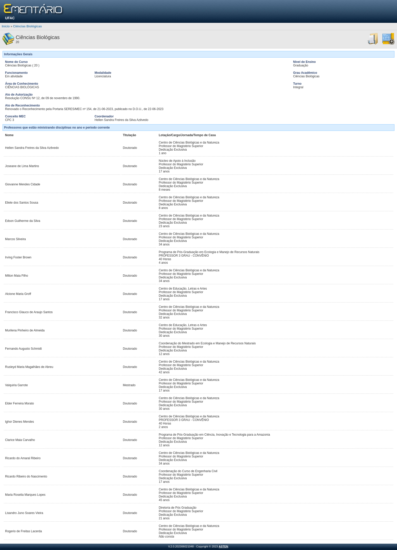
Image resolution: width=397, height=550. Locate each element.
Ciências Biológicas (27, 26)
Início (6, 26)
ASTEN (223, 546)
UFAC (10, 18)
